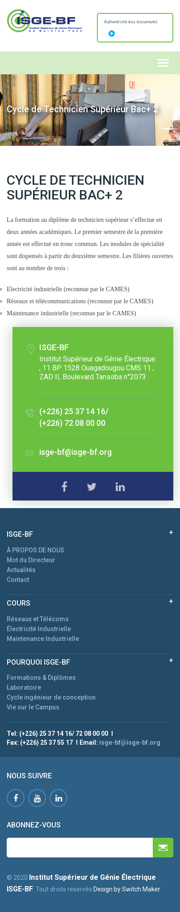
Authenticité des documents (131, 28)
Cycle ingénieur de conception (51, 697)
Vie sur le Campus (33, 707)
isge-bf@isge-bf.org (75, 452)
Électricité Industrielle (39, 628)
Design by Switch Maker (126, 889)
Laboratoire (24, 687)
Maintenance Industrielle (43, 638)
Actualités (21, 569)
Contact (18, 579)
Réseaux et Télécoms (38, 619)
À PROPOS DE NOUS (35, 550)
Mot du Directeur (31, 560)
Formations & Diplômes (41, 677)
